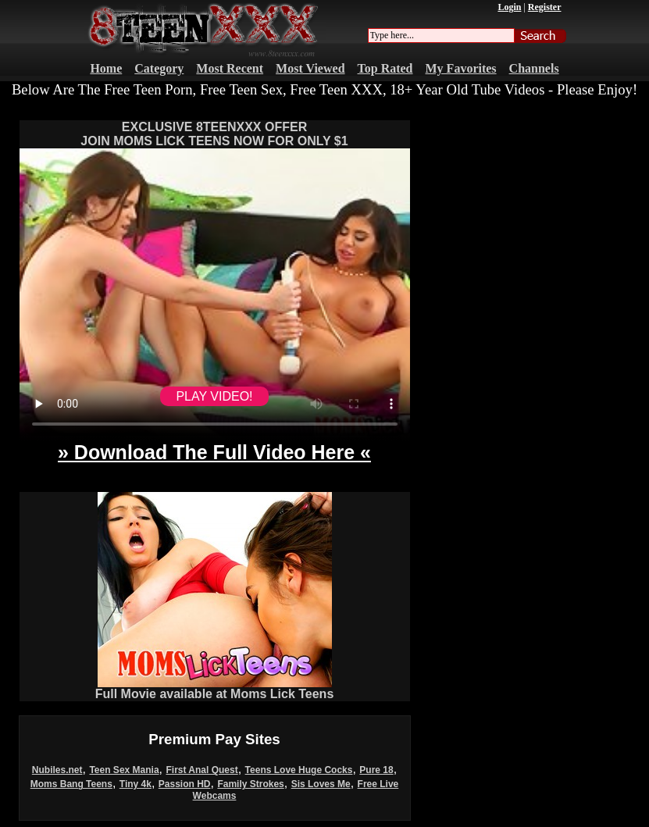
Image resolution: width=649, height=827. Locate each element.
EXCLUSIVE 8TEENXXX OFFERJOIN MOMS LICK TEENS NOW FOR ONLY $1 (214, 134)
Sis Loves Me (321, 784)
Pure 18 (376, 770)
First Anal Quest (201, 770)
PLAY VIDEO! (214, 396)
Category (159, 68)
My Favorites (461, 68)
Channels (534, 68)
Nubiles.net (57, 770)
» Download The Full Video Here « (214, 452)
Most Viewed (310, 68)
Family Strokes (250, 784)
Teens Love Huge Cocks (299, 770)
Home (106, 68)
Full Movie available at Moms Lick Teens (214, 688)
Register (545, 7)
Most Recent (229, 68)
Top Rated (385, 68)
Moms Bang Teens (71, 784)
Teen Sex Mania (124, 770)
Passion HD (185, 784)
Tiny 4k (135, 784)
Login (509, 7)
